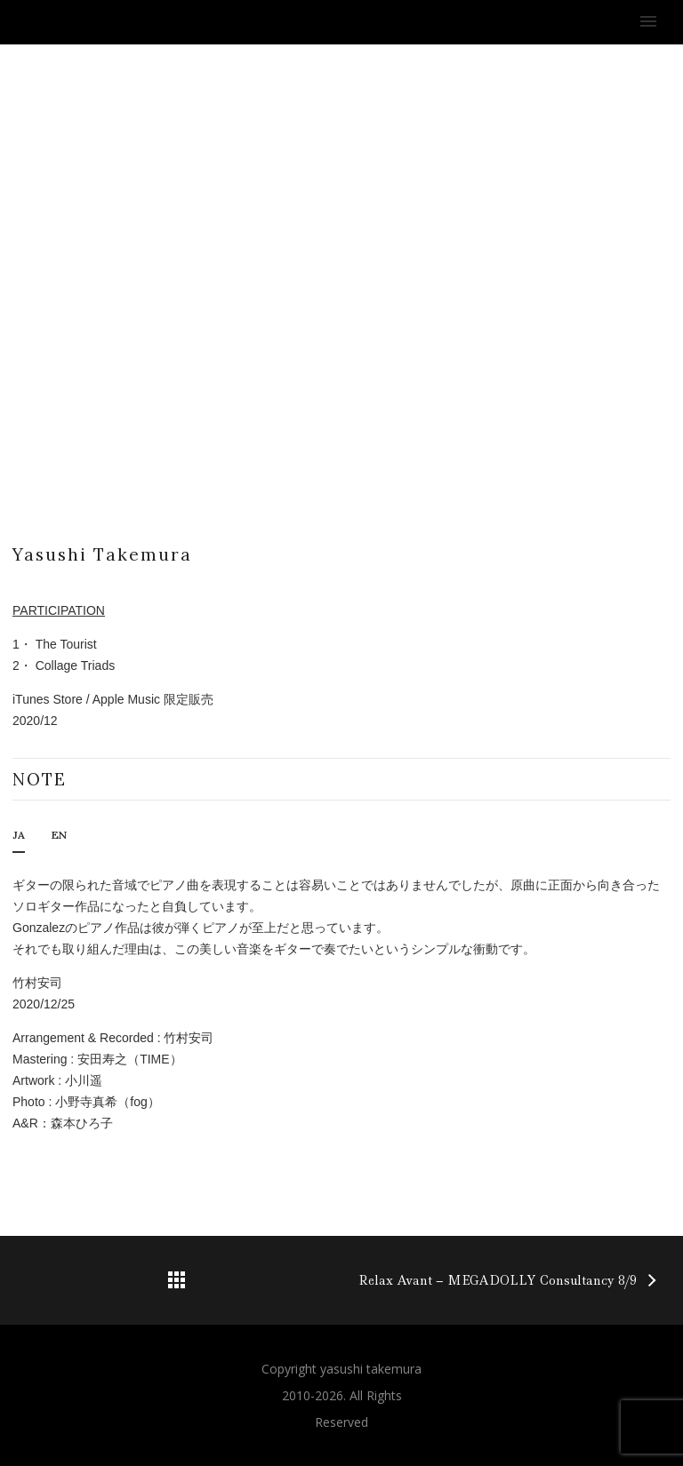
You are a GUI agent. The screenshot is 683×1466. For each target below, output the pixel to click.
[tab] (18, 840)
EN (59, 834)
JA (18, 834)
